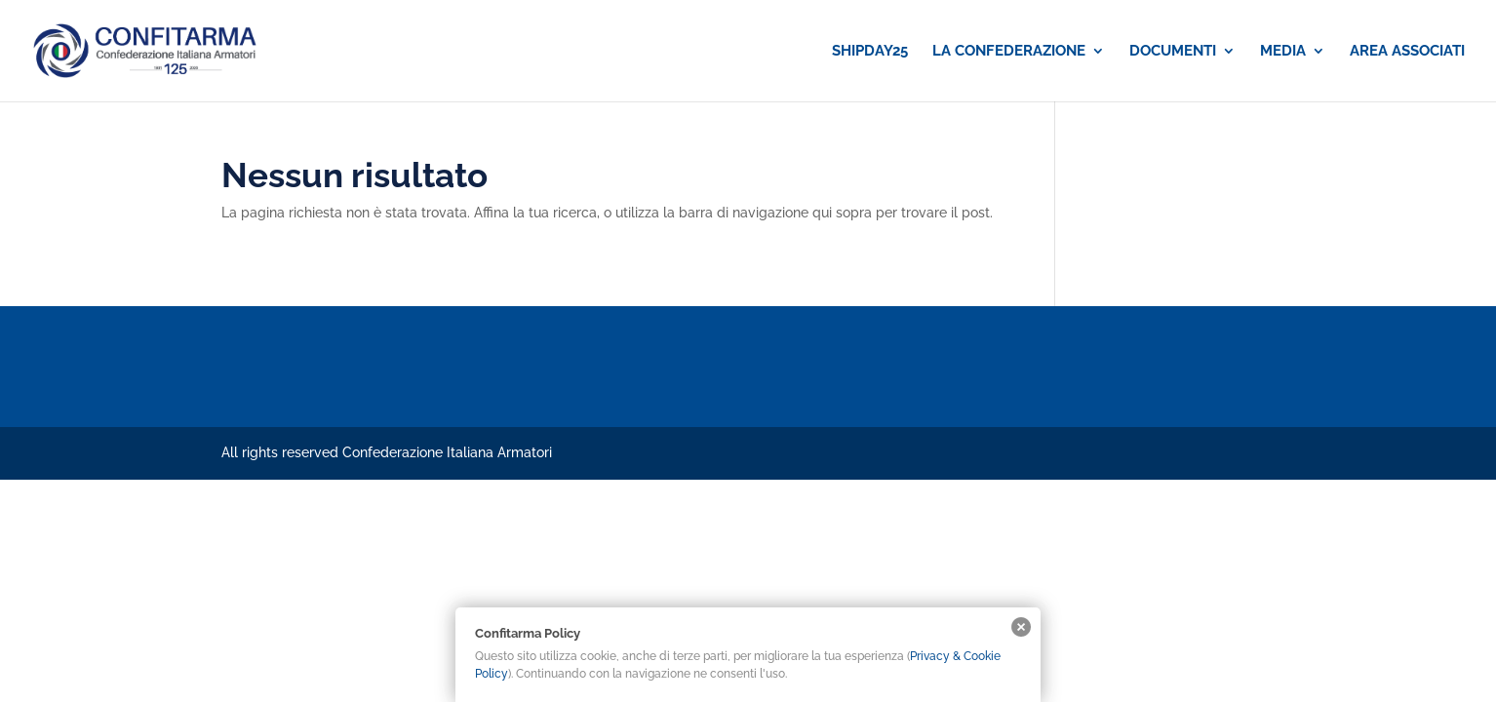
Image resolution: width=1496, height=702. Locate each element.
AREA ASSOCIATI (1407, 51)
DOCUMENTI (1172, 51)
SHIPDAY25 (870, 51)
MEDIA (1283, 51)
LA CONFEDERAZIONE (1008, 51)
